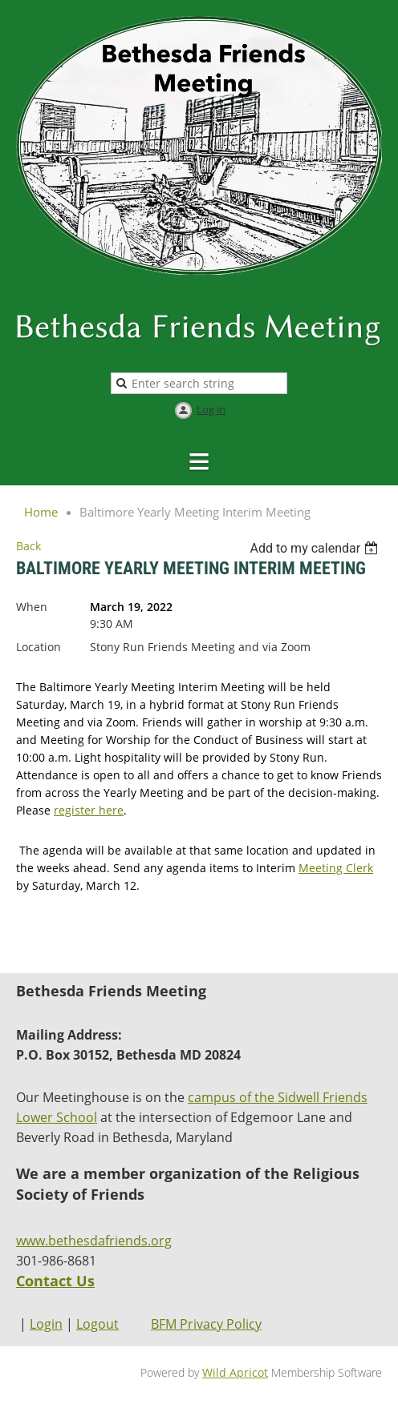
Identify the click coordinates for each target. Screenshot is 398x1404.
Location (38, 646)
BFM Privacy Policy (206, 1324)
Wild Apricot (235, 1372)
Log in (211, 409)
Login (46, 1324)
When (31, 606)
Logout (97, 1324)
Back (28, 545)
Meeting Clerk (335, 867)
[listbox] (316, 548)
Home (41, 512)
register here (89, 810)
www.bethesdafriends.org (94, 1240)
